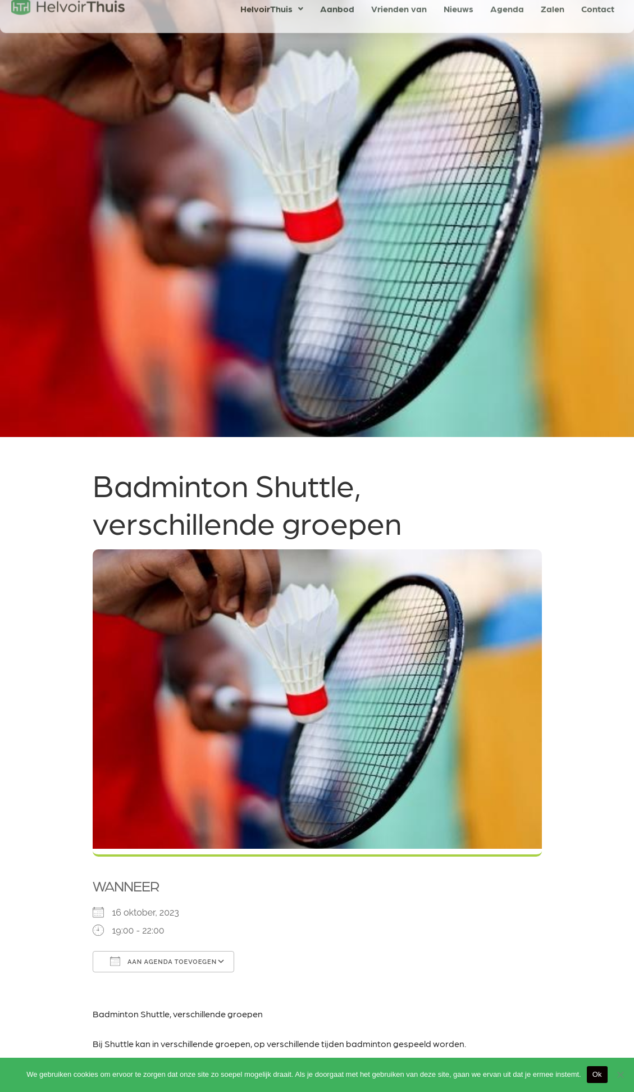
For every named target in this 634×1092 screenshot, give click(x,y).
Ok (597, 1074)
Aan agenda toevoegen (163, 961)
